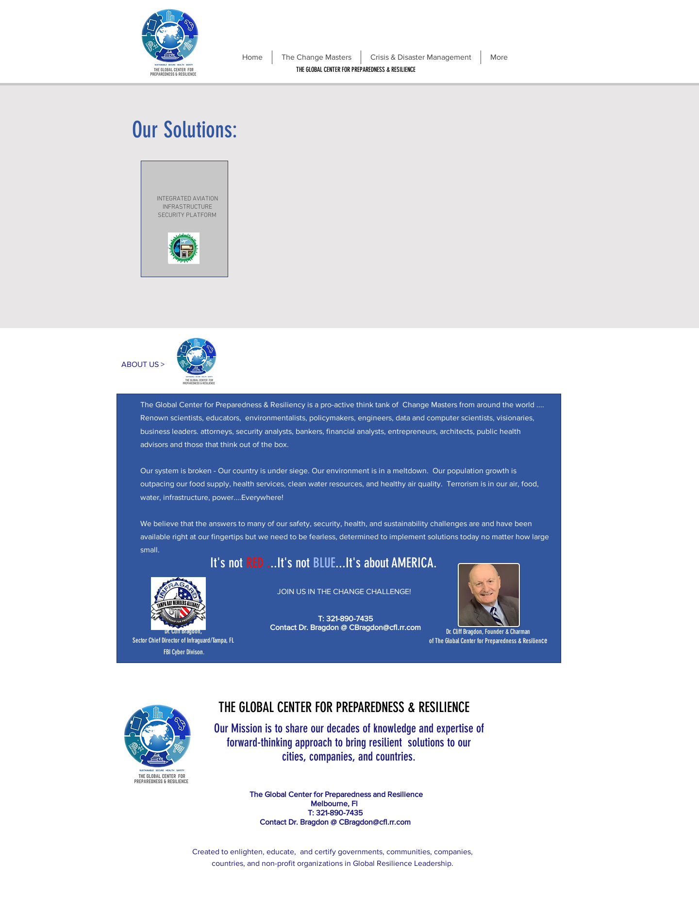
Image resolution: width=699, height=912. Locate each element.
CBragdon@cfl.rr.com (385, 627)
